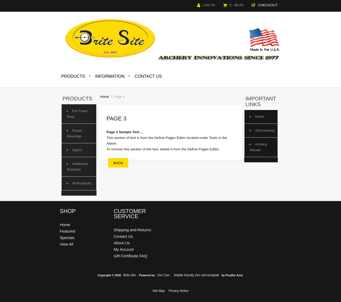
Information (110, 76)
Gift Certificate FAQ (130, 256)
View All (66, 244)
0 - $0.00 (233, 5)
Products (73, 76)
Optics (77, 150)
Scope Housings (74, 133)
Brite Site (129, 275)
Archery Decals (258, 147)
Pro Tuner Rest (77, 114)
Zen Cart (163, 275)
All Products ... (83, 183)
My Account (124, 249)
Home (104, 97)
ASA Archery (265, 130)
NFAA (259, 117)
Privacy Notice (178, 291)
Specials (67, 237)
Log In (206, 5)
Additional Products (77, 166)
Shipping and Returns (132, 230)
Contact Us (148, 76)
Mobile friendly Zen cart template (196, 275)
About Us (122, 243)
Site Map (158, 291)
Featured (67, 231)
